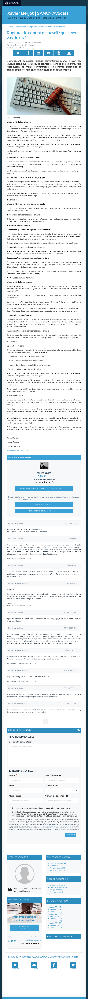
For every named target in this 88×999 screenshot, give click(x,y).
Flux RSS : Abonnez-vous (60, 937)
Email (11, 786)
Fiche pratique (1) (56, 892)
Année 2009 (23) (56, 928)
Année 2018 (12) (56, 907)
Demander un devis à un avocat (51, 511)
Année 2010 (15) (56, 925)
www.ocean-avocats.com (17, 450)
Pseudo (12, 775)
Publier (71, 835)
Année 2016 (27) (56, 912)
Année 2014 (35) (56, 916)
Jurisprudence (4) (56, 890)
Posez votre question (24, 927)
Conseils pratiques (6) (58, 888)
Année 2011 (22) (56, 923)
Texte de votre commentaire (19, 742)
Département (51, 786)
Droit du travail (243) (58, 863)
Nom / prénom (53, 775)
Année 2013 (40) (56, 919)
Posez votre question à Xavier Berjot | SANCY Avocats (46, 488)
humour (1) (54, 866)
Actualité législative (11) (59, 885)
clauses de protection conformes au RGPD (58, 826)
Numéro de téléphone (56, 796)
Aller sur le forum (53, 504)
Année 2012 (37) (56, 921)
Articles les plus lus (57, 870)
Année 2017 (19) (56, 909)
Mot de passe (15, 796)
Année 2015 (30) (56, 914)
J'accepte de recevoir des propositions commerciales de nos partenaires (41, 808)
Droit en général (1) (57, 868)
